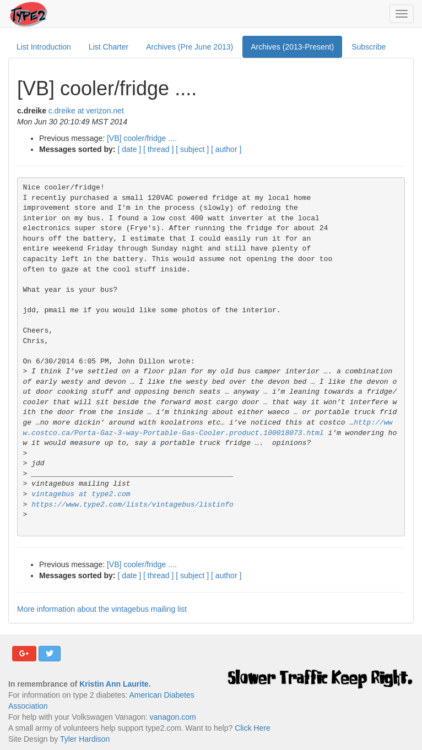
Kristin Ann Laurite (114, 684)
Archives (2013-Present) (292, 46)
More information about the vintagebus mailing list (102, 609)
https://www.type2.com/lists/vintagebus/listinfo (132, 505)
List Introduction (44, 46)
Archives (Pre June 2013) (189, 46)
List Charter (108, 46)
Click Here (252, 728)
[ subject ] (192, 149)
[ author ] (226, 149)
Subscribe (368, 46)
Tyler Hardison (85, 739)
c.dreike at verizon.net (86, 110)
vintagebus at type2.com (80, 494)
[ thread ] (158, 149)
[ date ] (129, 149)
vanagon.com (173, 717)
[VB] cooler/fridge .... (142, 138)
